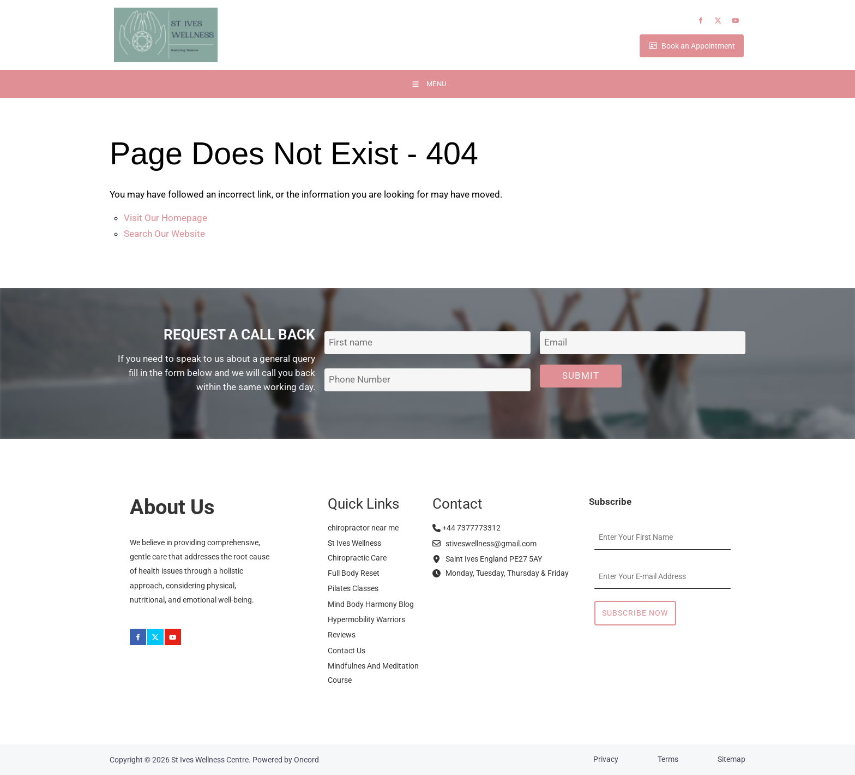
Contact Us (346, 650)
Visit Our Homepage (165, 217)
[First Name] (427, 343)
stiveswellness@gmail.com (484, 543)
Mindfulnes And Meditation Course (373, 672)
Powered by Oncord (285, 759)
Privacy (605, 759)
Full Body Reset (354, 573)
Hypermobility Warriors (366, 619)
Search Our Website (164, 233)
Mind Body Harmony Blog (371, 604)
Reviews (342, 634)
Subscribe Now (635, 613)
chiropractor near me (363, 527)
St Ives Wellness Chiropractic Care (357, 550)
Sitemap (731, 759)
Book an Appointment (674, 46)
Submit (580, 375)
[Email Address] (642, 343)
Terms (668, 759)
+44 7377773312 (466, 527)
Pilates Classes (353, 588)
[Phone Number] (427, 380)
